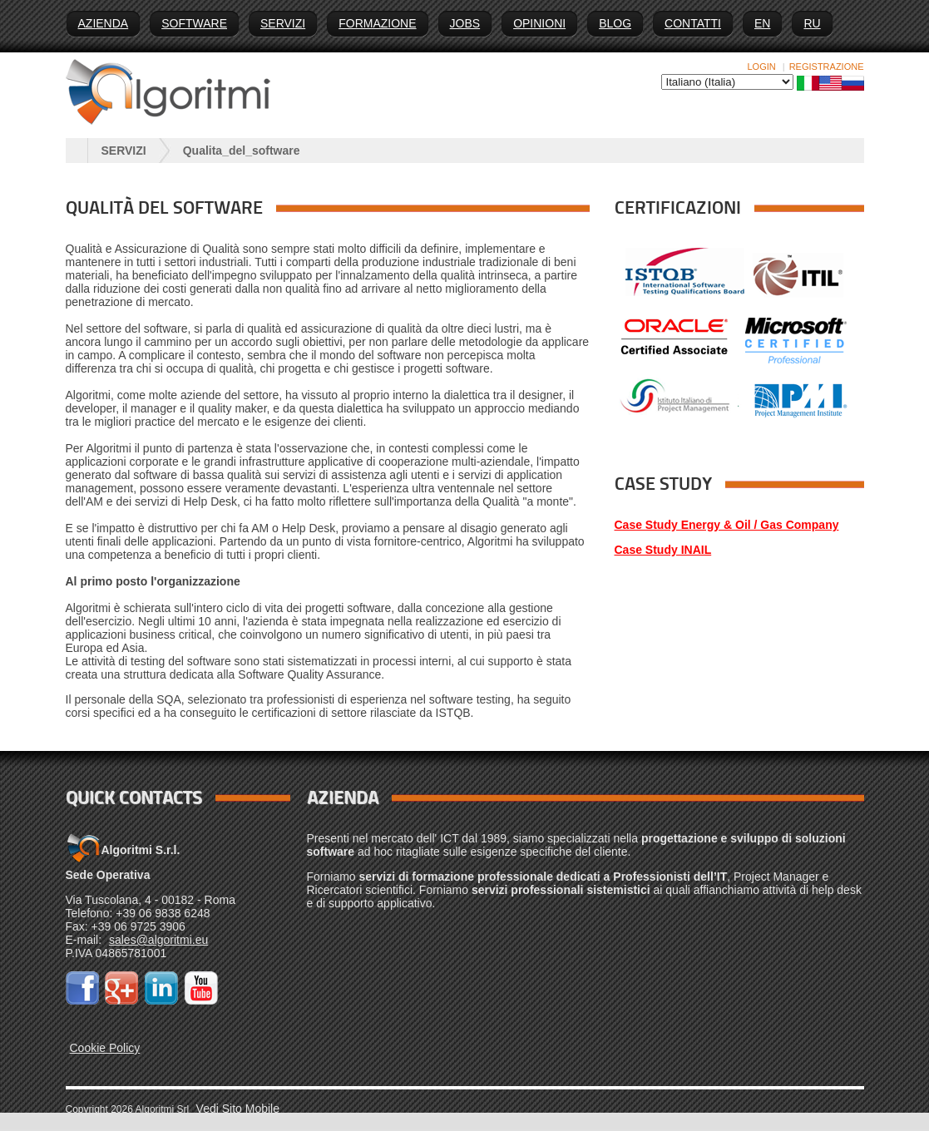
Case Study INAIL (663, 549)
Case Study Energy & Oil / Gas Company (727, 524)
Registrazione (826, 67)
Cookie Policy (105, 1047)
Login (762, 67)
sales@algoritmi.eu (158, 939)
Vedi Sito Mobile (237, 1108)
